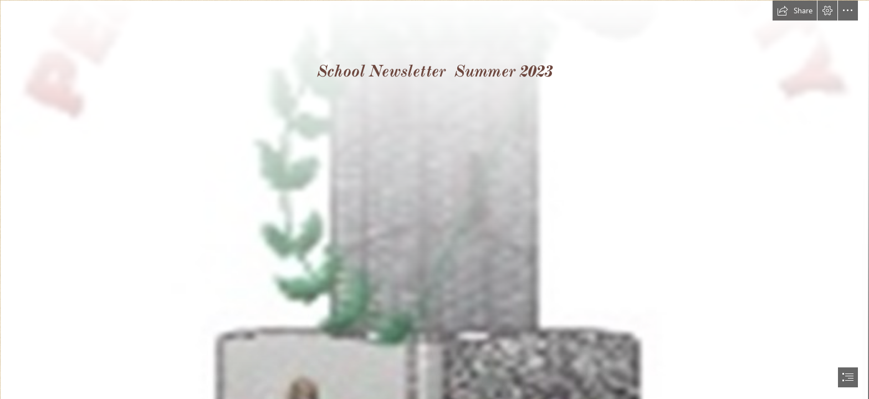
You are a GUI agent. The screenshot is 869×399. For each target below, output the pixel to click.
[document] (434, 199)
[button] (795, 11)
